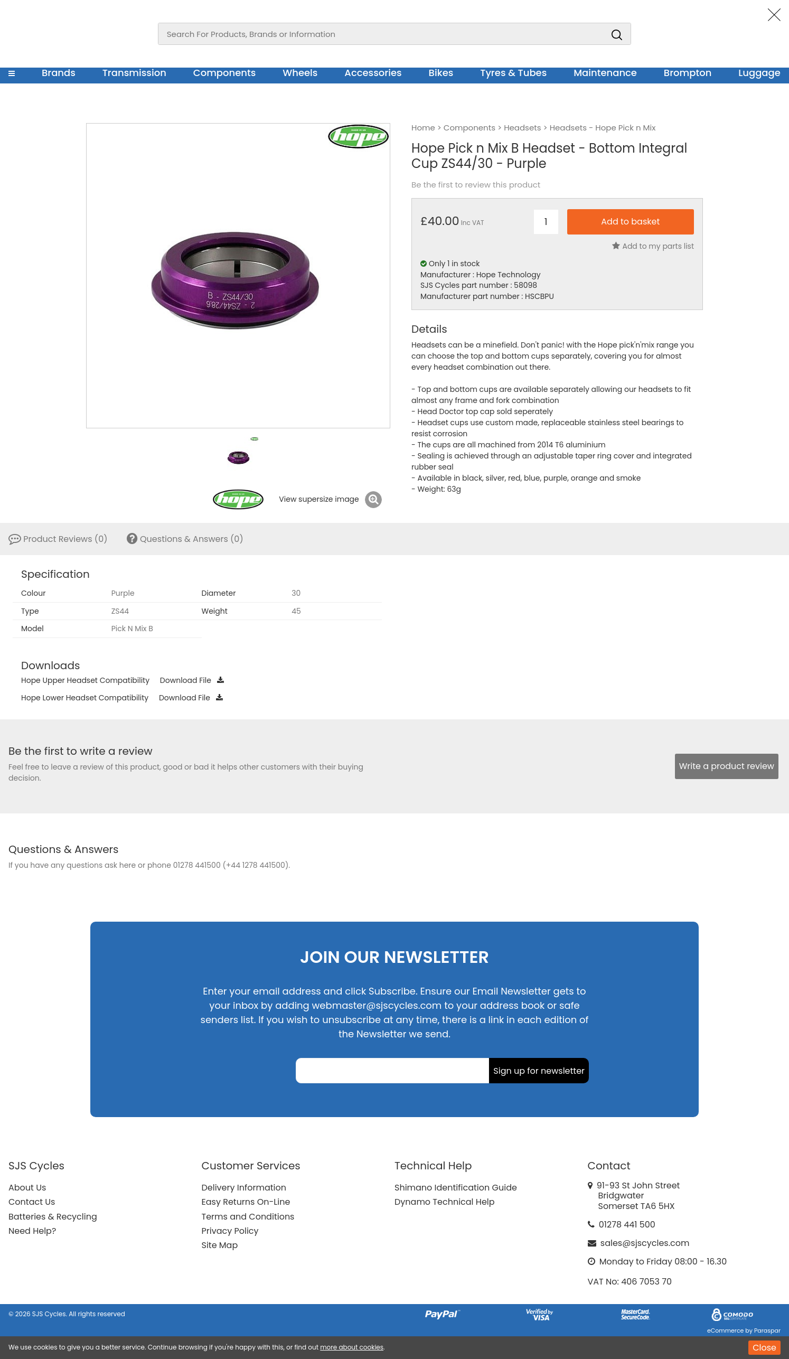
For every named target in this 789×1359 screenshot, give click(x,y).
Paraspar (767, 1330)
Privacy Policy (230, 1231)
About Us (27, 1188)
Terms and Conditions (248, 1217)
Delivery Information (244, 1188)
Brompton (688, 72)
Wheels (300, 72)
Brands (59, 72)
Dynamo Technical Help (444, 1202)
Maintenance (605, 72)
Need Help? (32, 1231)
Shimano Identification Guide (455, 1188)
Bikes (441, 72)
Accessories (372, 72)
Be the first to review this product (475, 185)
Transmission (134, 72)
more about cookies (351, 1347)
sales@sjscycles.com (645, 1243)
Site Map (220, 1245)
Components (224, 72)
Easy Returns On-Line (246, 1202)
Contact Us (31, 1202)
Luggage (759, 72)
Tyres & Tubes (513, 72)
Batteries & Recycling (52, 1217)
